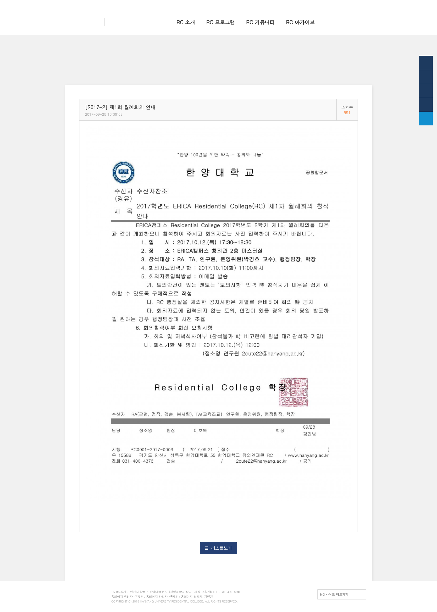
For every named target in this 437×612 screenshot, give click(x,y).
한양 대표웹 (312, 5)
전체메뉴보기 (349, 5)
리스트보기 (221, 548)
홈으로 (293, 5)
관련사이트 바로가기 (334, 594)
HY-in (330, 5)
